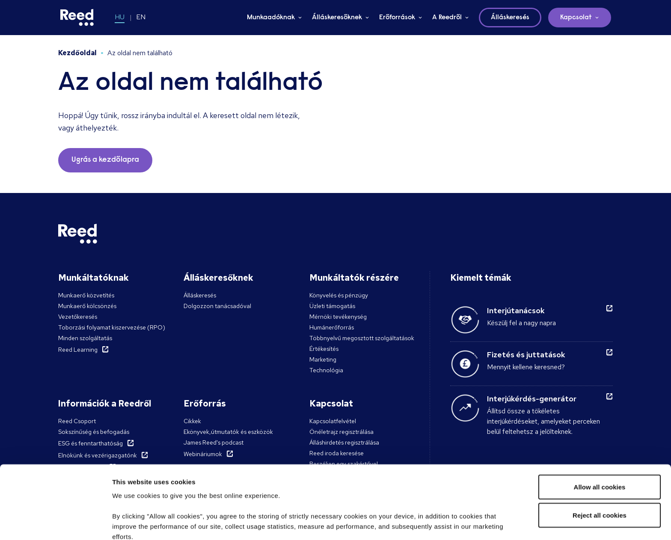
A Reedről (447, 17)
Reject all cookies (599, 448)
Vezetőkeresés (77, 316)
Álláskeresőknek (337, 17)
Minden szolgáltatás (85, 338)
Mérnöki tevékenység (338, 316)
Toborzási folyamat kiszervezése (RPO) (111, 327)
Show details (132, 523)
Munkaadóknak (271, 17)
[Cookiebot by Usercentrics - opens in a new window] (55, 523)
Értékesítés (323, 349)
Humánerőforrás (331, 327)
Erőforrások (397, 17)
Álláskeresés (200, 295)
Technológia (326, 370)
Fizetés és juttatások (526, 354)
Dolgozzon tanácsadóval (217, 306)
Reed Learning (78, 349)
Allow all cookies (600, 420)
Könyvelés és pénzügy (338, 295)
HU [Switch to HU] (120, 16)
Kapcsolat (576, 17)
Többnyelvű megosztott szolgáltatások (361, 338)
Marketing (322, 359)
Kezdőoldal (77, 52)
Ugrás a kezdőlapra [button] (105, 160)
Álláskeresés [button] (510, 17)
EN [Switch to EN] (140, 16)
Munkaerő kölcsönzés (87, 306)
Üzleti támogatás (332, 306)
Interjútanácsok (516, 310)
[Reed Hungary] (77, 17)
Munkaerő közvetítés (86, 295)
